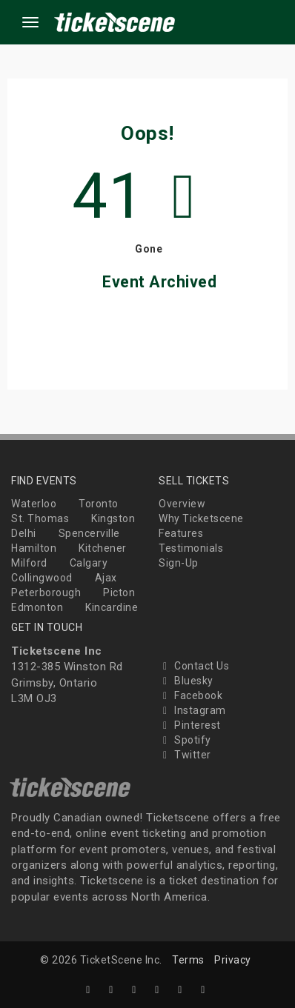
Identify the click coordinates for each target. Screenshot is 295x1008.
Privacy (232, 960)
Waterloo (33, 504)
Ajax (106, 578)
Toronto (99, 504)
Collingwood (42, 578)
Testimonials (191, 548)
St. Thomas (40, 518)
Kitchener (103, 548)
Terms (188, 960)
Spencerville (89, 533)
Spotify (185, 740)
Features (181, 533)
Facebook (190, 695)
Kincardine (111, 607)
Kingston (113, 518)
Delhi (23, 533)
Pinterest (190, 725)
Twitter (185, 755)
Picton (119, 592)
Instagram (192, 710)
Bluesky (186, 681)
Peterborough (46, 592)
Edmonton (37, 607)
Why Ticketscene (201, 518)
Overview (182, 504)
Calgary (89, 563)
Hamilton (33, 548)
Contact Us (194, 666)
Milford (29, 563)
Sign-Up (179, 563)
